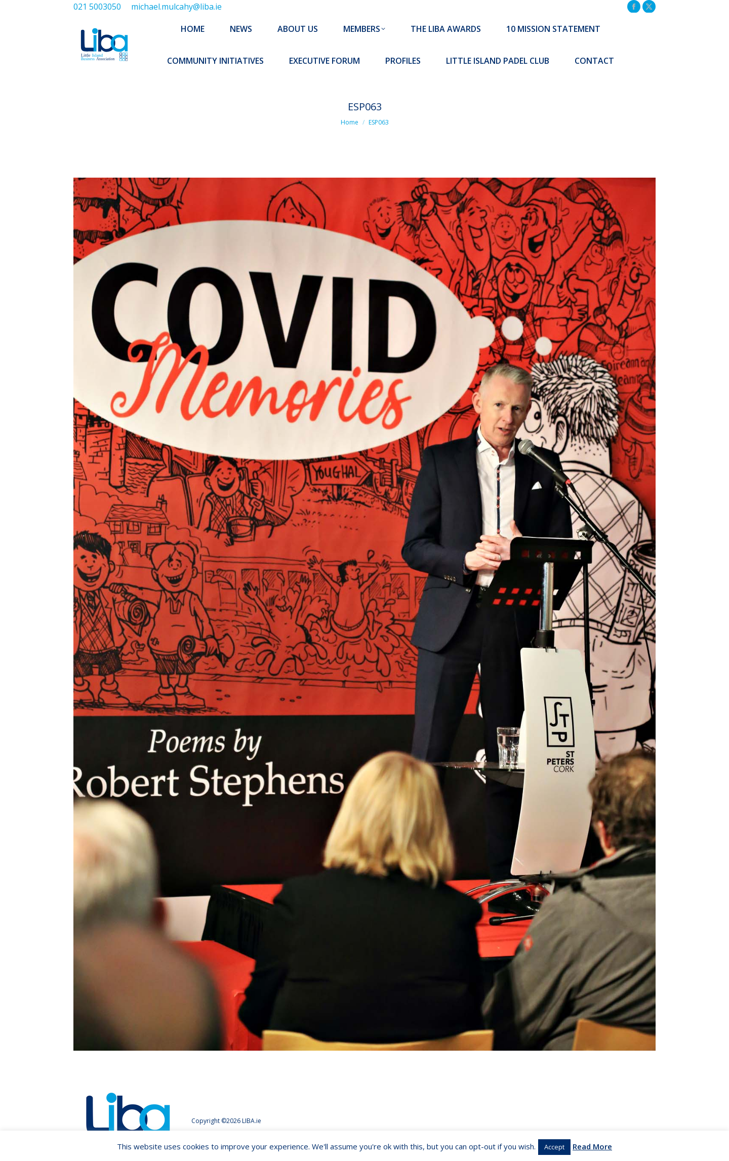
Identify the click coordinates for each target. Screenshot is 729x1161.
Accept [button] (554, 1146)
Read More (592, 1146)
